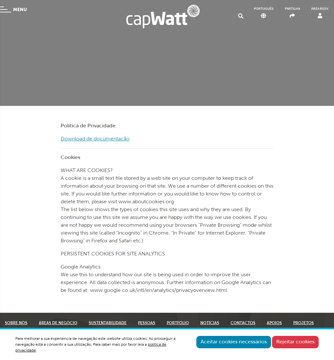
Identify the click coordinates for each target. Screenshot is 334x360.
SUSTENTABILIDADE (108, 323)
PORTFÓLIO (178, 323)
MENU (13, 9)
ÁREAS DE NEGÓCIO (58, 323)
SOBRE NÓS (16, 323)
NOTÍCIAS (209, 323)
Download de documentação (95, 139)
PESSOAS (146, 323)
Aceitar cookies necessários (234, 342)
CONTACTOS (243, 323)
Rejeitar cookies (295, 342)
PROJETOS (303, 323)
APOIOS (274, 323)
